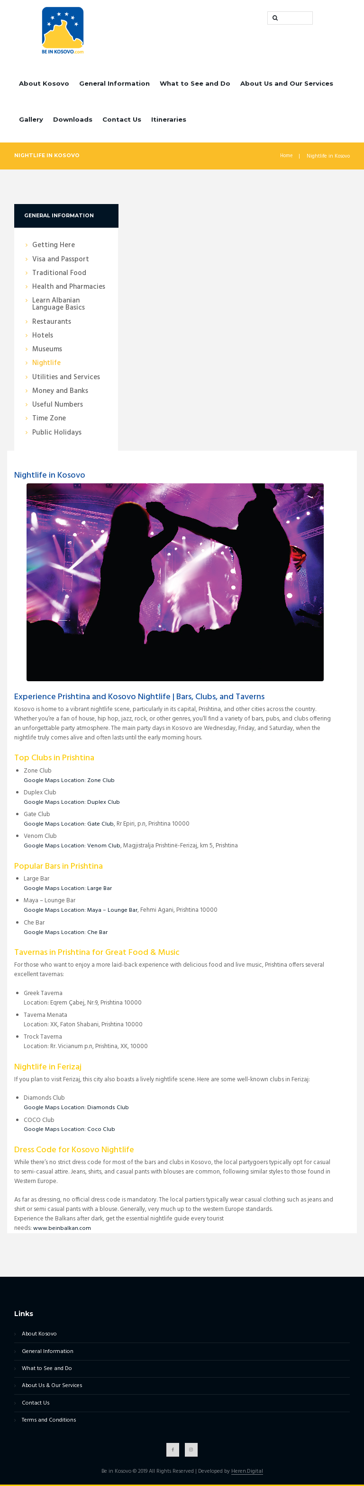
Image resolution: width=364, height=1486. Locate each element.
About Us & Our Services (50, 1386)
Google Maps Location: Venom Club (72, 846)
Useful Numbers (57, 405)
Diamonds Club (108, 1107)
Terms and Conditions (46, 1421)
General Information (114, 83)
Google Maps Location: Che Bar (66, 932)
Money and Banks (60, 391)
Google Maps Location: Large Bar (69, 888)
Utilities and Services (66, 377)
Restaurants (51, 322)
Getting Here (53, 245)
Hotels (42, 335)
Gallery (31, 119)
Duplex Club (104, 802)
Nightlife (46, 363)
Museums (47, 349)
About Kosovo (44, 83)
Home (285, 156)
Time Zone (49, 418)
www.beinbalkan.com (62, 1228)
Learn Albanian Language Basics (58, 304)
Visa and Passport (60, 259)
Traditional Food (59, 273)
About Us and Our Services (286, 83)
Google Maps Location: (56, 780)
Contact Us (121, 119)
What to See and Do (195, 83)
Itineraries (168, 119)
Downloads (72, 119)
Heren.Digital (247, 1473)
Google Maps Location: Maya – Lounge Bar (82, 910)
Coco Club (102, 1129)
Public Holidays (57, 432)
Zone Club (102, 780)
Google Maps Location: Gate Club (69, 824)
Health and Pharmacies (68, 287)
